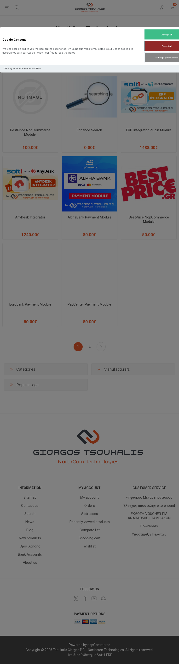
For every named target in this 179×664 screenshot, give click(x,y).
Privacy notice (12, 68)
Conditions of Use (30, 68)
